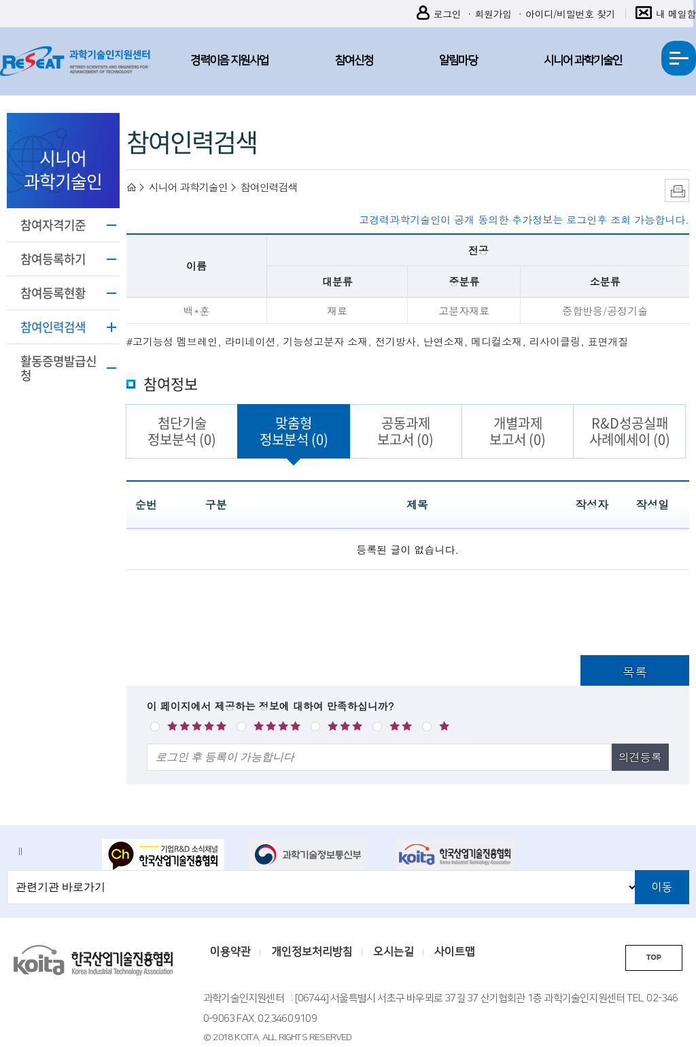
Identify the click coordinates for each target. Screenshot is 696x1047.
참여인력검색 (53, 327)
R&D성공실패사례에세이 (629, 431)
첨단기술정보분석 (181, 431)
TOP (653, 957)
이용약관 (230, 952)
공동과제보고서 (405, 431)
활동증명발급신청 (58, 368)
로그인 (439, 13)
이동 (662, 887)
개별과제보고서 (517, 431)
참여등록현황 (53, 293)
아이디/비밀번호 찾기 (570, 13)
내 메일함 (666, 14)
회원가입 (492, 13)
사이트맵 (454, 952)
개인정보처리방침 (312, 952)
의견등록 (640, 757)
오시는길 (393, 952)
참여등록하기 (53, 259)
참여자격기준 (53, 225)
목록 (635, 671)
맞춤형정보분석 (294, 431)
